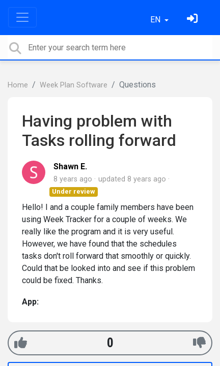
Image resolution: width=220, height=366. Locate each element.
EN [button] (156, 19)
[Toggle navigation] (22, 17)
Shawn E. (70, 166)
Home (18, 85)
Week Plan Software (73, 85)
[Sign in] (193, 19)
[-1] (199, 343)
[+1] (20, 343)
